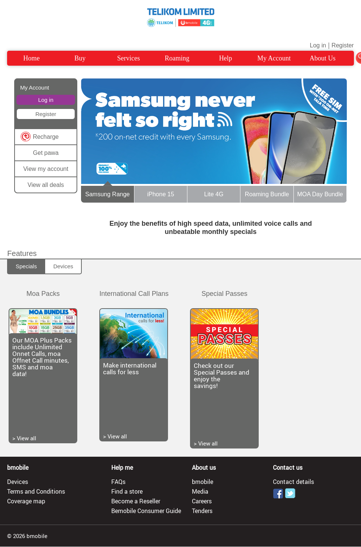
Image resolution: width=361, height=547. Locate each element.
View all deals (46, 185)
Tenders (202, 511)
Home (31, 58)
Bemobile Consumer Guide (146, 511)
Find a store (127, 491)
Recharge (46, 137)
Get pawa (45, 153)
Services (128, 58)
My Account (274, 58)
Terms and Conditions (36, 491)
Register (343, 45)
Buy (79, 58)
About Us (322, 58)
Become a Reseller (135, 501)
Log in (318, 45)
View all (26, 438)
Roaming (177, 58)
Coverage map (26, 501)
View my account (45, 169)
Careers (202, 501)
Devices (63, 266)
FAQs (118, 482)
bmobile (202, 482)
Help (225, 58)
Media (200, 491)
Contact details (293, 482)
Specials (26, 266)
